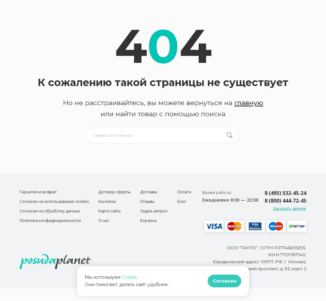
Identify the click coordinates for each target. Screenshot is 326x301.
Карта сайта (109, 211)
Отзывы (147, 201)
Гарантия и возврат (38, 192)
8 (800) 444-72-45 (285, 200)
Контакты (107, 201)
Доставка (148, 192)
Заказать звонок (289, 208)
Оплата (184, 192)
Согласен (225, 281)
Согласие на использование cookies (54, 201)
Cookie (129, 277)
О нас (103, 220)
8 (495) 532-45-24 (285, 193)
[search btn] (229, 135)
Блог (181, 201)
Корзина (148, 220)
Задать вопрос (154, 211)
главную (248, 103)
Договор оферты (114, 192)
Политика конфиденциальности (50, 220)
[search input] (163, 135)
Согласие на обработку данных (50, 211)
